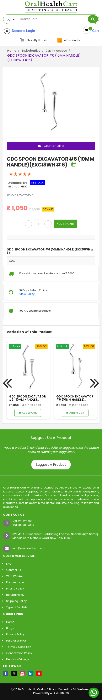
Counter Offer (51, 146)
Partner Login (15, 582)
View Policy (26, 294)
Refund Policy (15, 595)
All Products (68, 40)
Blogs (10, 628)
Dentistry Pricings (17, 659)
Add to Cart (28, 412)
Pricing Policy (15, 589)
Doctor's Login (22, 31)
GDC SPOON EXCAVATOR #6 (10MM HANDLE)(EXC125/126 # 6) (27, 399)
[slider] (20, 174)
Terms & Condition (18, 647)
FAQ (9, 564)
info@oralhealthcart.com (29, 548)
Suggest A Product (51, 464)
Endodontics (30, 51)
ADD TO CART (65, 224)
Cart (94, 31)
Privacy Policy (15, 634)
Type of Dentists (16, 607)
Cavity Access (56, 51)
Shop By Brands (33, 40)
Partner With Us (16, 641)
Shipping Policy (16, 601)
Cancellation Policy (19, 653)
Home (11, 51)
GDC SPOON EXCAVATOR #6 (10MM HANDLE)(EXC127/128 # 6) (74, 399)
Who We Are (14, 576)
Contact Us (13, 570)
